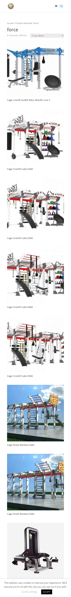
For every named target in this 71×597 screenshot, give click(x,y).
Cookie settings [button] (29, 591)
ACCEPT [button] (46, 591)
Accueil (10, 23)
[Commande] (47, 36)
